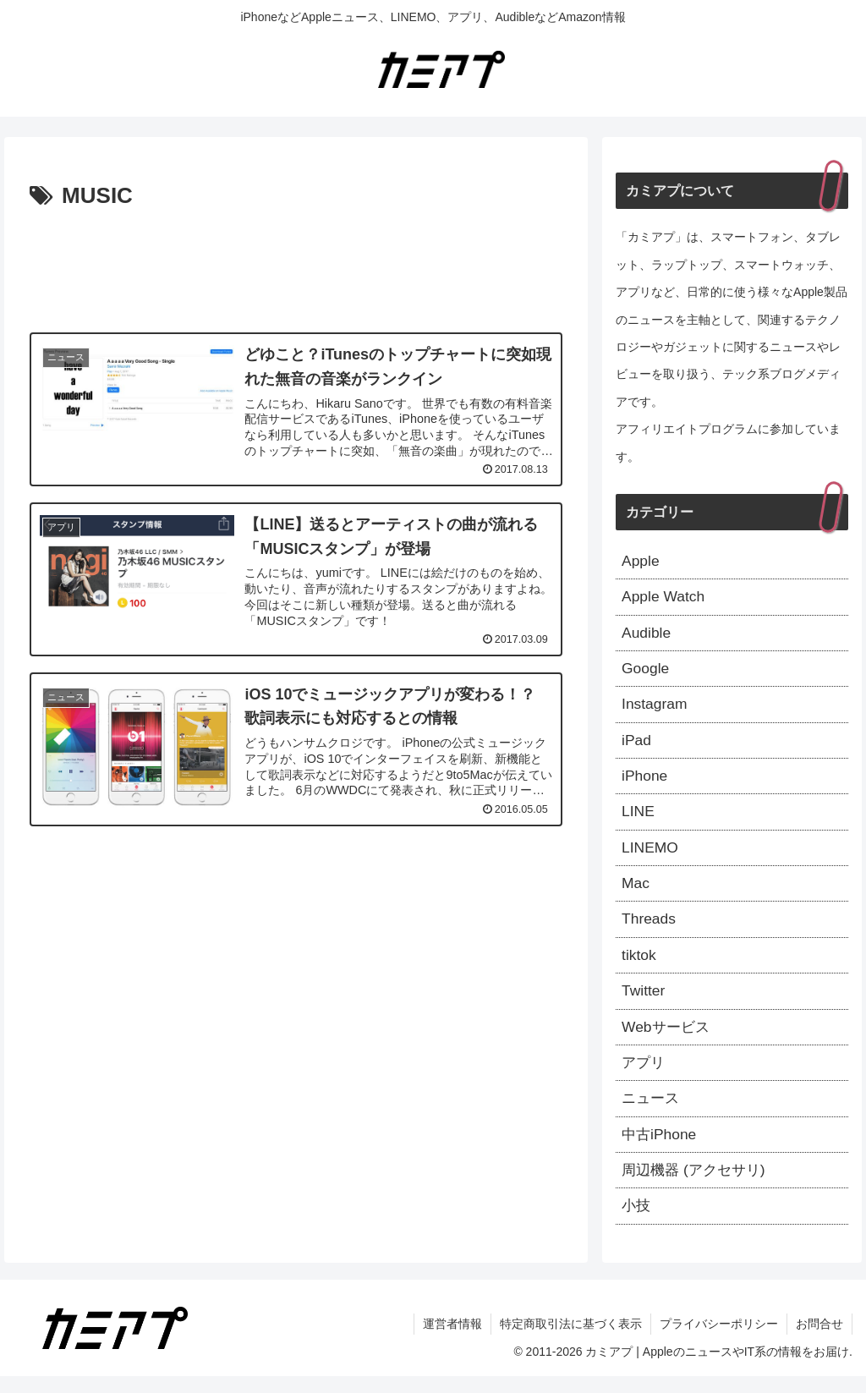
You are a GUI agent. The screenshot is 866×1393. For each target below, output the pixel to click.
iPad (637, 745)
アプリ (644, 1075)
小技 (637, 1222)
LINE (638, 818)
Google (646, 671)
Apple (641, 561)
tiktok (639, 965)
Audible (647, 635)
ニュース (652, 1112)
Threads (649, 928)
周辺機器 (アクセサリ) (697, 1185)
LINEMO (651, 855)
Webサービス (668, 1038)
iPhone (645, 781)
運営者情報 (452, 1339)
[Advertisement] (296, 266)
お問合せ (819, 1339)
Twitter (644, 1002)
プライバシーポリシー (719, 1339)
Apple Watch (664, 598)
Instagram (655, 707)
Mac (636, 891)
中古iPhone (660, 1148)
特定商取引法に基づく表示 (571, 1339)
